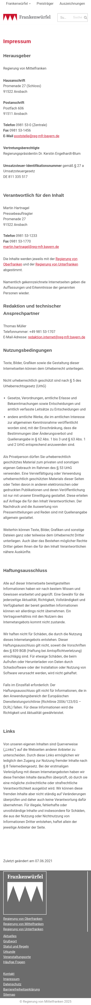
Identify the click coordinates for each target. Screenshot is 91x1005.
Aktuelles (10, 936)
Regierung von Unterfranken (56, 264)
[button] (30, 4)
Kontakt (8, 974)
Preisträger (45, 4)
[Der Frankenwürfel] (27, 17)
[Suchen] (65, 17)
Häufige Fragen (14, 962)
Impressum (11, 979)
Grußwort (10, 941)
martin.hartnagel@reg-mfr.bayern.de (31, 247)
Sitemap (9, 995)
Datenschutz (12, 984)
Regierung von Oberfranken (22, 919)
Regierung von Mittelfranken (23, 924)
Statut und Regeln (16, 946)
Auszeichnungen (72, 4)
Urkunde (9, 952)
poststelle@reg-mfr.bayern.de (36, 136)
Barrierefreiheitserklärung (21, 989)
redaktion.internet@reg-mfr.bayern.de (56, 337)
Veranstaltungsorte (17, 957)
